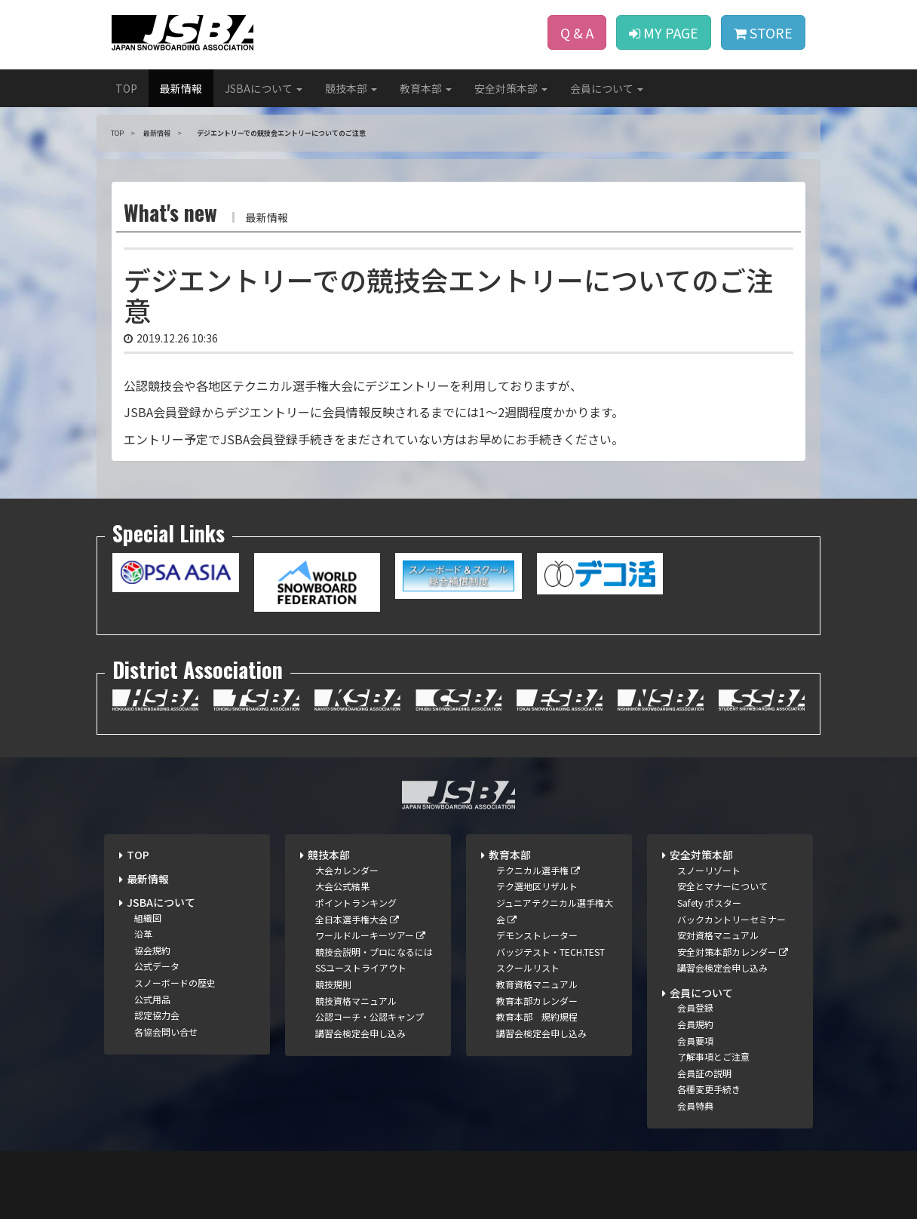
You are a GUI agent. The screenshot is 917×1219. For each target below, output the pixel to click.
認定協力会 (156, 1015)
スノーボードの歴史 (175, 982)
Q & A (576, 32)
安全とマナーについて (722, 886)
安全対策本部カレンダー (732, 951)
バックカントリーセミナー (731, 919)
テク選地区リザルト (537, 886)
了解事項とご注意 (713, 1056)
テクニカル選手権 (538, 870)
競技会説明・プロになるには (374, 951)
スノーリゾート (709, 870)
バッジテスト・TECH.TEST (550, 951)
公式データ (156, 966)
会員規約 (695, 1024)
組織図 (147, 917)
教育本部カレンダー (537, 1000)
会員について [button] (606, 88)
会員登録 (695, 1007)
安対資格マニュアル (718, 935)
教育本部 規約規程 (537, 1016)
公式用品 (152, 999)
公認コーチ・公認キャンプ (369, 1016)
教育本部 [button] (426, 88)
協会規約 (152, 950)
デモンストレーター (537, 935)
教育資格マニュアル (537, 984)
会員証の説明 (704, 1073)
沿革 (143, 933)
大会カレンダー (347, 870)
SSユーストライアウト (360, 967)
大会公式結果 (342, 886)
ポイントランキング (356, 902)
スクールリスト (528, 967)
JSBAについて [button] (263, 88)
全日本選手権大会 (357, 919)
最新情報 (181, 88)
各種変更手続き (709, 1088)
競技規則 (333, 984)
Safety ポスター (709, 902)
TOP (126, 88)
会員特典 (695, 1105)
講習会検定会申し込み (360, 1033)
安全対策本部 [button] (510, 88)
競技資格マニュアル (356, 1000)
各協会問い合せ (166, 1031)
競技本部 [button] (351, 88)
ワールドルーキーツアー (370, 935)
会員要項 (695, 1040)
